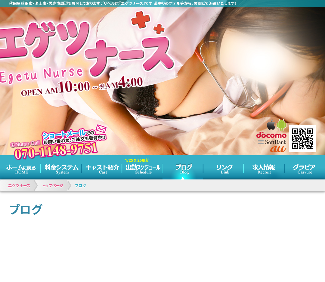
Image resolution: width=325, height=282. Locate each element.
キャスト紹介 (101, 167)
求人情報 (264, 167)
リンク (223, 167)
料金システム (61, 167)
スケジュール (142, 167)
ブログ (182, 167)
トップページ (20, 167)
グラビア (304, 167)
